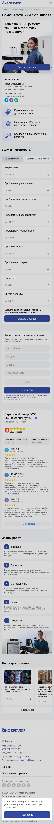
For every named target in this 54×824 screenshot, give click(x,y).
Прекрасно (27, 814)
